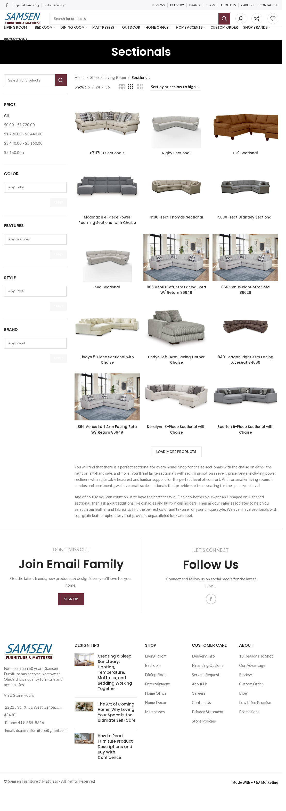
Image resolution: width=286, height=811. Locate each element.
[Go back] (105, 64)
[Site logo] (36, 22)
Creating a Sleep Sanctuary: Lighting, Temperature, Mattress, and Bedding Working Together (115, 699)
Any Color (33, 199)
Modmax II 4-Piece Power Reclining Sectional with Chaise (106, 234)
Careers (199, 719)
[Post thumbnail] (84, 700)
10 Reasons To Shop (256, 682)
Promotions (249, 738)
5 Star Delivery (54, 5)
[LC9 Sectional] (247, 134)
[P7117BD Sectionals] (106, 134)
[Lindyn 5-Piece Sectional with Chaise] (106, 349)
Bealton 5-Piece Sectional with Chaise (247, 452)
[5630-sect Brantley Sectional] (247, 200)
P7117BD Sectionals (105, 162)
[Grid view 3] (130, 98)
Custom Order (251, 710)
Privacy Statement (208, 738)
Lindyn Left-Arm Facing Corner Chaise (176, 380)
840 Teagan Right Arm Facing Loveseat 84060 (247, 380)
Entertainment (157, 710)
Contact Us (201, 728)
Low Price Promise (255, 728)
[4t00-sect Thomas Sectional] (176, 200)
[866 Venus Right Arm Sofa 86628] (247, 277)
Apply (58, 214)
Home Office (156, 719)
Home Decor (156, 728)
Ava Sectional (106, 306)
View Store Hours (19, 721)
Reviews (246, 701)
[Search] (153, 23)
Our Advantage (252, 691)
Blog (243, 719)
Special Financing (27, 5)
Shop (94, 89)
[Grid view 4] (140, 98)
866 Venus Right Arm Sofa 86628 (247, 309)
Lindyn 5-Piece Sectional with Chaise (105, 380)
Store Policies (204, 747)
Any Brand (33, 355)
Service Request (205, 701)
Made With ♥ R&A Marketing (255, 809)
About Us (200, 710)
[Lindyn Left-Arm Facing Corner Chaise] (176, 349)
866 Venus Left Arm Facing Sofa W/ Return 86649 (176, 309)
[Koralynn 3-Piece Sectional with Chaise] (176, 421)
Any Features (33, 251)
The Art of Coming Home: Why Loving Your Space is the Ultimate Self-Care (116, 738)
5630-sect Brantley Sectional (246, 231)
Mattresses (155, 738)
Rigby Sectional (176, 162)
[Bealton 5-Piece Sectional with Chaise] (247, 421)
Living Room (115, 89)
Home (80, 89)
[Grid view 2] (122, 98)
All (6, 127)
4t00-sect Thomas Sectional (176, 231)
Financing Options (207, 691)
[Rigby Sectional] (176, 134)
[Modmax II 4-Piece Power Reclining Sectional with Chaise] (106, 200)
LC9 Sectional (246, 162)
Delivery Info (203, 682)
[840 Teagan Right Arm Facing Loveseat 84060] (247, 349)
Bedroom (153, 691)
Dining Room (156, 701)
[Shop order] (175, 99)
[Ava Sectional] (106, 277)
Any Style (33, 303)
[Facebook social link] (7, 5)
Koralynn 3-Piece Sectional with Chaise (176, 452)
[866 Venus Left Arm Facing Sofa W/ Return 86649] (176, 277)
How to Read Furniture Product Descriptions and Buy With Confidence (115, 772)
